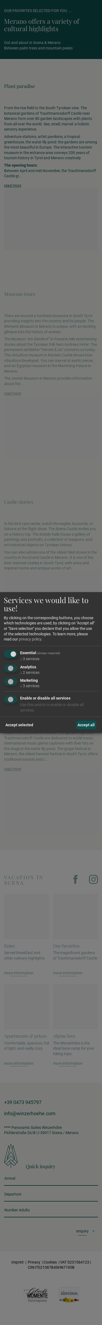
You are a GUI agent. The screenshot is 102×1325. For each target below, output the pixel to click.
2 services (29, 672)
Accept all (86, 725)
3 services (29, 659)
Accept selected (19, 725)
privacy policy (30, 639)
